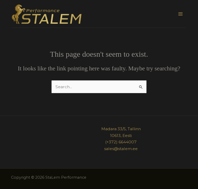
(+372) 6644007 (121, 141)
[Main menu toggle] (180, 13)
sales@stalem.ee (121, 148)
